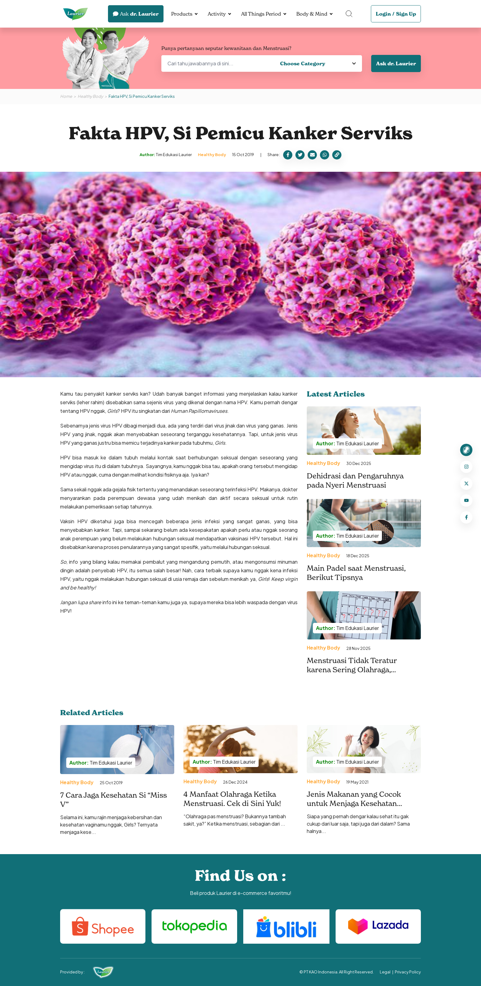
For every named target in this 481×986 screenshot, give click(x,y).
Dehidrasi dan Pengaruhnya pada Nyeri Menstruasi (355, 480)
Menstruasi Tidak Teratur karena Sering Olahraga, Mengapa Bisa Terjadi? (352, 670)
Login (383, 14)
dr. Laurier (136, 13)
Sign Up (406, 14)
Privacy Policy (408, 971)
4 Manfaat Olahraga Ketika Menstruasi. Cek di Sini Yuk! (232, 799)
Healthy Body (90, 96)
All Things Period (261, 14)
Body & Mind (311, 14)
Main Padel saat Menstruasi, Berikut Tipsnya (356, 573)
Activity (217, 14)
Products (181, 14)
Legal (385, 971)
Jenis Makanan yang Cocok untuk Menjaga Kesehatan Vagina (354, 803)
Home (66, 96)
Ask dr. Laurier (396, 63)
